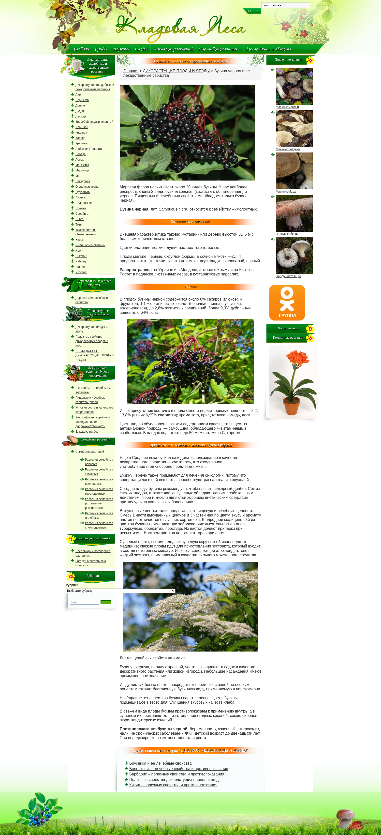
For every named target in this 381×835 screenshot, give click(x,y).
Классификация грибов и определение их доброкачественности (92, 422)
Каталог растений (173, 49)
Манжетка (82, 165)
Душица (80, 116)
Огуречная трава (87, 186)
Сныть (79, 219)
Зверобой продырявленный (94, 121)
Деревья (121, 49)
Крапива (81, 143)
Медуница (82, 170)
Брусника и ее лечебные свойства (160, 763)
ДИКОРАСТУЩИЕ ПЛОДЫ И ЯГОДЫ (176, 71)
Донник (80, 105)
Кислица (81, 132)
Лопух (79, 159)
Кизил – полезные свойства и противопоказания (173, 785)
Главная (81, 49)
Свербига (81, 213)
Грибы (101, 49)
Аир (78, 94)
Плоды (141, 49)
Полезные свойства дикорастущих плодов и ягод (174, 779)
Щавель (80, 267)
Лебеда (80, 154)
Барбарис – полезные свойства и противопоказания (176, 774)
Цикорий (81, 256)
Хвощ (79, 240)
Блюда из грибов (87, 431)
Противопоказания (218, 49)
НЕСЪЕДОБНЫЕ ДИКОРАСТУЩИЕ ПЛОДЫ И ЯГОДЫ (95, 355)
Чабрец (80, 261)
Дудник (80, 111)
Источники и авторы (269, 49)
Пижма (80, 197)
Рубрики (72, 585)
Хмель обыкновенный (90, 245)
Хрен (78, 250)
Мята (79, 176)
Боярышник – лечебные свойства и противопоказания (178, 769)
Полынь (80, 208)
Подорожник (83, 203)
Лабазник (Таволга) (88, 149)
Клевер (80, 138)
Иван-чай (81, 127)
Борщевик (82, 100)
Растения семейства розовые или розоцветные (99, 503)
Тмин (78, 224)
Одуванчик (82, 192)
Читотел (81, 272)
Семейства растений (89, 452)
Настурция (82, 181)
